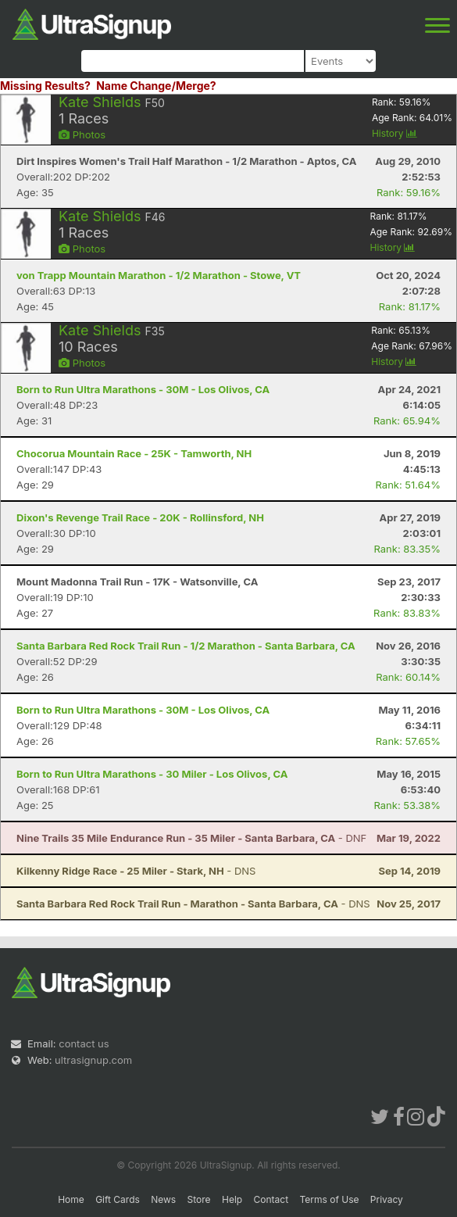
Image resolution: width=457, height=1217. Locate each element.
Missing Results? (45, 85)
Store (199, 1199)
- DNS (135, 870)
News (163, 1199)
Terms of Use (329, 1199)
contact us (84, 1043)
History (394, 133)
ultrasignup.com (93, 1060)
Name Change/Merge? (156, 85)
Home (71, 1199)
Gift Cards (117, 1199)
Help (232, 1199)
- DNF (191, 838)
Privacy (386, 1199)
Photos (82, 134)
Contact (271, 1199)
